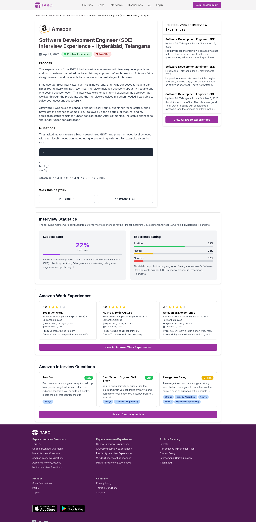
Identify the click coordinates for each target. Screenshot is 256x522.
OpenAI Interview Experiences (110, 428)
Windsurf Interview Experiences (111, 442)
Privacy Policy (103, 467)
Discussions (133, 4)
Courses (90, 4)
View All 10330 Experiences (192, 113)
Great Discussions (40, 467)
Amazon (60, 15)
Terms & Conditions (105, 472)
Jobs (102, 4)
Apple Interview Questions (44, 447)
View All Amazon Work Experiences (128, 332)
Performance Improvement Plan (175, 433)
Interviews (115, 4)
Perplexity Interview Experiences (111, 438)
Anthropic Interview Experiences (111, 433)
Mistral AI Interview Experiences (111, 447)
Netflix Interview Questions (45, 452)
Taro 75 (36, 428)
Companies (50, 15)
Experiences (71, 15)
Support (99, 477)
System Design (167, 438)
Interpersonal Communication (174, 442)
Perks (35, 472)
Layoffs (163, 428)
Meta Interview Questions (44, 438)
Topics (35, 477)
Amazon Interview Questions (46, 442)
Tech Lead (165, 447)
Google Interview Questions (45, 433)
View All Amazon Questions (128, 399)
